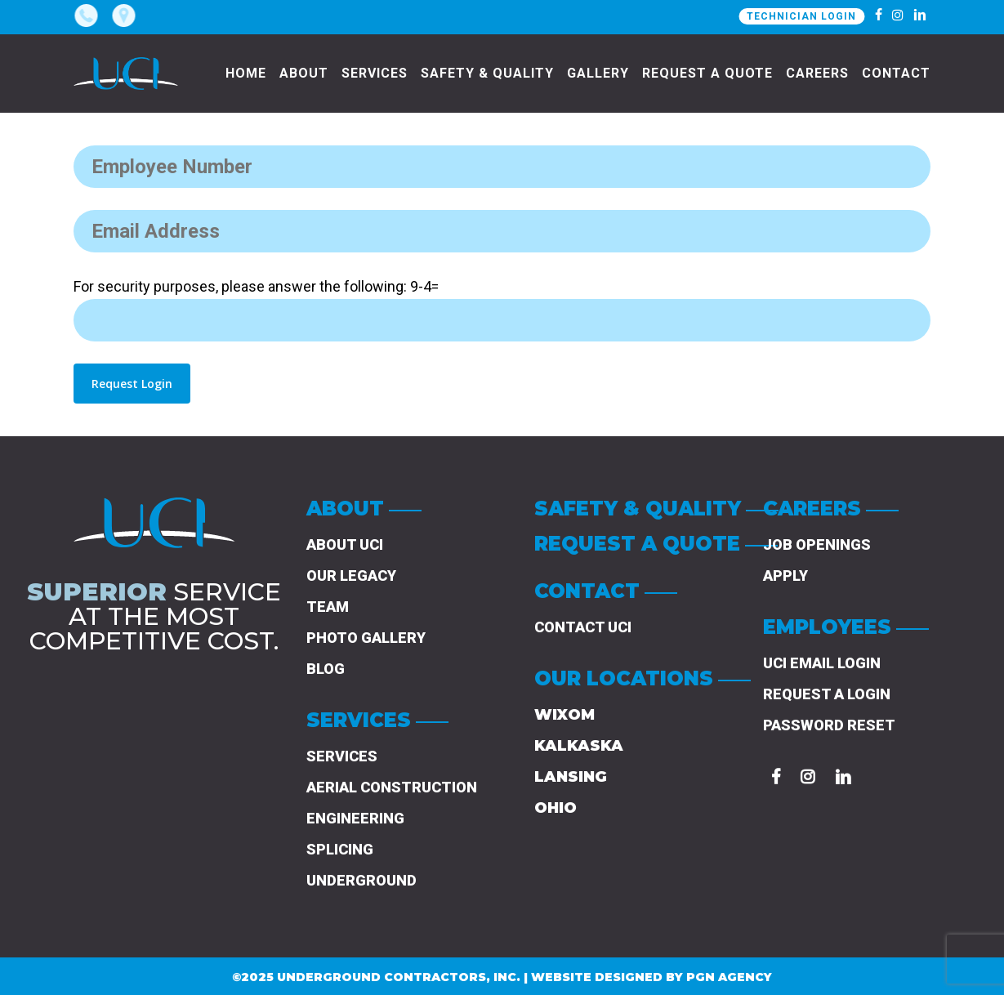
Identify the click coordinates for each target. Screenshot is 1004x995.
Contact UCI (582, 627)
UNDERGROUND (361, 880)
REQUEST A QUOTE (637, 544)
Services (341, 756)
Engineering (355, 818)
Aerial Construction (391, 787)
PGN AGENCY (729, 977)
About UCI (344, 544)
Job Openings (817, 544)
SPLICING (339, 849)
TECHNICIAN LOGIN (801, 16)
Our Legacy (351, 575)
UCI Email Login (822, 663)
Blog (325, 668)
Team (327, 606)
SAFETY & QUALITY (637, 508)
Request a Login (826, 694)
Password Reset (829, 725)
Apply (785, 575)
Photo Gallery (366, 637)
